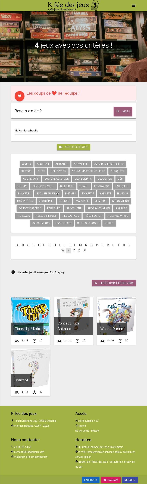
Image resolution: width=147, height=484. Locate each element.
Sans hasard (41, 223)
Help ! (123, 111)
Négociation (120, 201)
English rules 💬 (48, 193)
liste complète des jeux (114, 283)
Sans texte (63, 223)
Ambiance (61, 164)
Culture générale (57, 178)
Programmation (99, 208)
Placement (74, 208)
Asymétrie (81, 164)
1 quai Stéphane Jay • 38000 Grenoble (35, 420)
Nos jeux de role (73, 147)
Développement (43, 186)
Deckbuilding (83, 178)
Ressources (70, 215)
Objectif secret (30, 208)
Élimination (102, 186)
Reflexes (24, 215)
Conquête (117, 171)
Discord (129, 480)
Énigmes (70, 193)
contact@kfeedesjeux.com (29, 451)
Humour (122, 193)
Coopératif (31, 178)
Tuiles (109, 223)
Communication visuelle (88, 171)
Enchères (24, 193)
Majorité (82, 201)
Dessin (22, 186)
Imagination (25, 201)
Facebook (90, 480)
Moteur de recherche (26, 130)
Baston (26, 171)
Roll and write (118, 215)
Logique (65, 201)
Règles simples (46, 215)
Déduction (105, 178)
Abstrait (43, 164)
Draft (84, 186)
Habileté (105, 193)
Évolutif (88, 193)
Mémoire (100, 201)
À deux (26, 164)
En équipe (121, 186)
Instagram (111, 480)
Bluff (41, 171)
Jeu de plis (46, 201)
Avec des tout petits (109, 164)
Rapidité (121, 208)
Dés (120, 178)
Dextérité (67, 186)
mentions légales (23, 425)
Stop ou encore (88, 223)
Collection (58, 171)
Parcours (54, 208)
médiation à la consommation (31, 456)
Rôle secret (93, 215)
